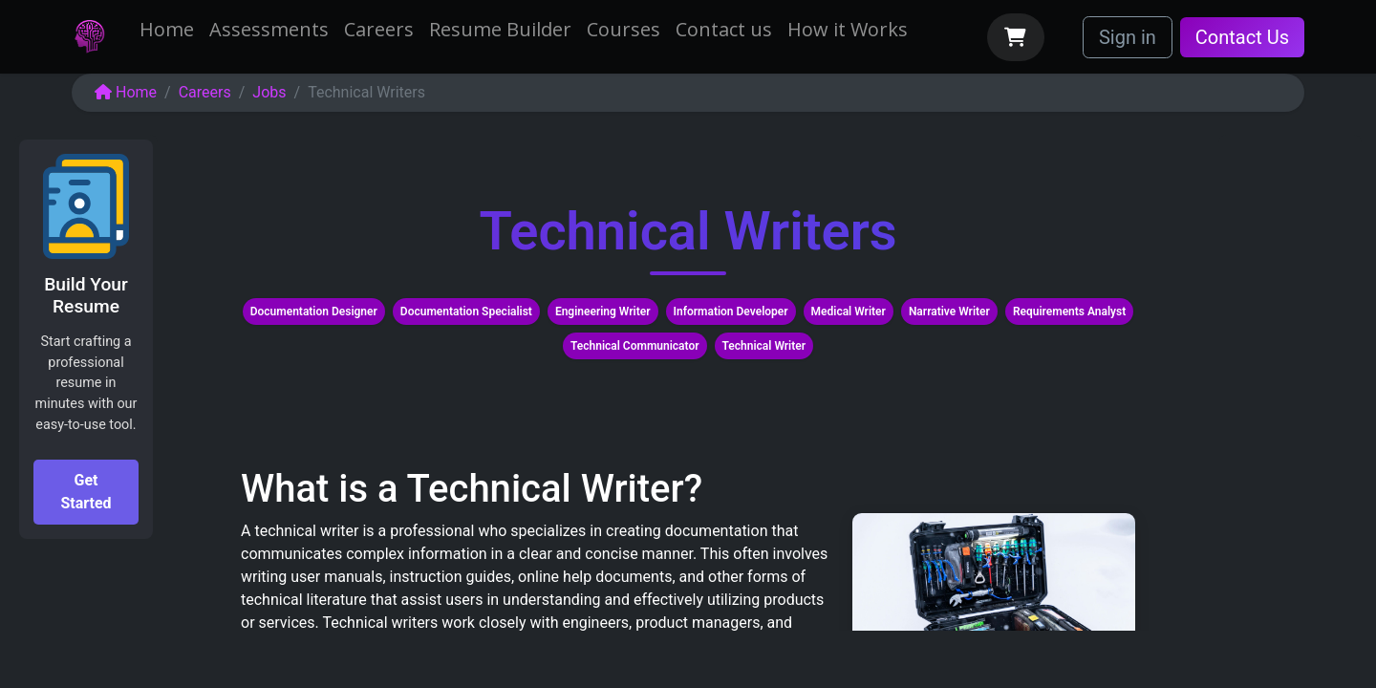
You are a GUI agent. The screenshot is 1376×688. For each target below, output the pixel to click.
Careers (205, 92)
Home (126, 92)
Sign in (1127, 37)
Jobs (269, 92)
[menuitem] (167, 30)
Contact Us (1242, 37)
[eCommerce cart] (1015, 37)
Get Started (85, 491)
